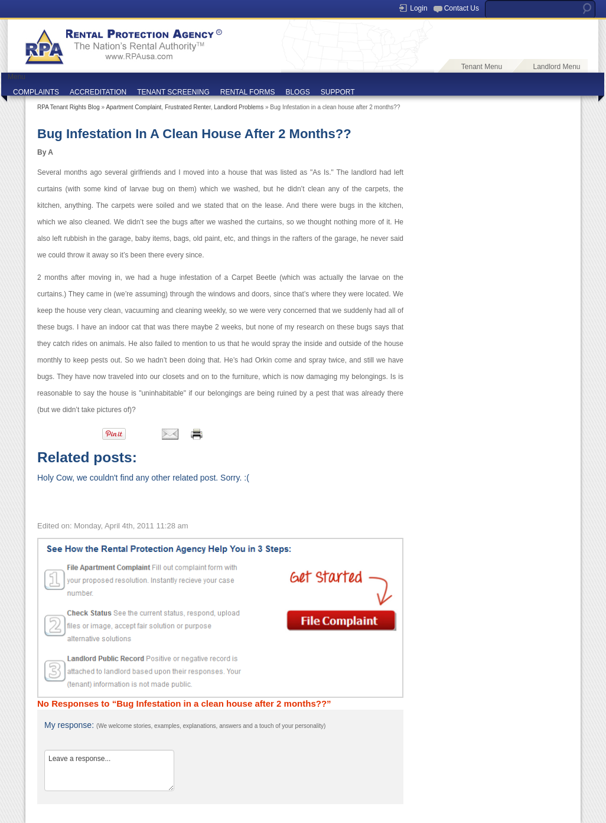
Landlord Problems (238, 107)
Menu (16, 77)
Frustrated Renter (188, 107)
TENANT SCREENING (173, 92)
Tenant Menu (481, 67)
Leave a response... (109, 770)
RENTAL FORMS (247, 92)
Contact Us (461, 8)
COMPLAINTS (36, 92)
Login (418, 8)
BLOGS (297, 92)
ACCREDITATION (98, 92)
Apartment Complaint (133, 107)
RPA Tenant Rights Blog (68, 107)
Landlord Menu (556, 67)
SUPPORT (338, 92)
